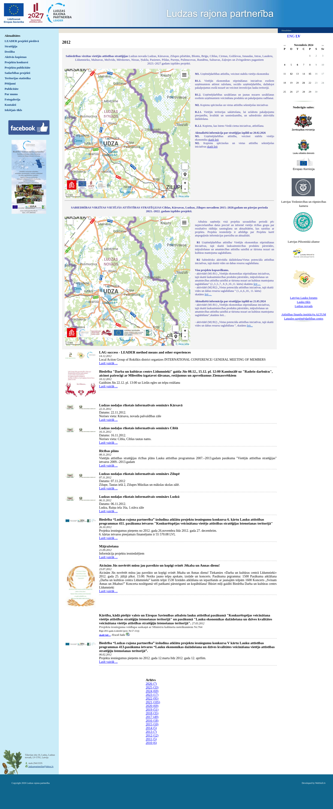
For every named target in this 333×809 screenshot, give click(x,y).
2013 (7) (151, 732)
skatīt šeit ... (105, 635)
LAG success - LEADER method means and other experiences (145, 352)
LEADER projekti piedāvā (22, 41)
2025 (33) (152, 687)
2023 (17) (152, 695)
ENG (291, 36)
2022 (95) (152, 698)
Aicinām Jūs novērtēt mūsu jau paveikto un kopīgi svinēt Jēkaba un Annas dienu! (159, 565)
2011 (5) (151, 739)
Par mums (11, 94)
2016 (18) (152, 720)
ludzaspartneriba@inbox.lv (41, 766)
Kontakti (10, 104)
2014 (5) (151, 728)
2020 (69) (152, 706)
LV (298, 36)
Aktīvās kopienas (16, 57)
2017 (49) (152, 717)
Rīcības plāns (109, 451)
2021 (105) (153, 702)
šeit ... (257, 284)
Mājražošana (108, 546)
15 (310, 73)
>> (323, 46)
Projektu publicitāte (17, 67)
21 (304, 82)
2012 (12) (152, 735)
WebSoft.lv (320, 783)
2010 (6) (151, 743)
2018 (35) (152, 713)
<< (285, 46)
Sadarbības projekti (17, 73)
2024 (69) (152, 691)
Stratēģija (11, 46)
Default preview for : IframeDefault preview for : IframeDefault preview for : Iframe (127, 133)
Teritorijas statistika (18, 78)
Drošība (10, 51)
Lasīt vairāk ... (108, 363)
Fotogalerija (12, 99)
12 (291, 73)
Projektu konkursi (16, 62)
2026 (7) (151, 683)
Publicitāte (11, 89)
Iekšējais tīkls (13, 110)
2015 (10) (152, 724)
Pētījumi (10, 83)
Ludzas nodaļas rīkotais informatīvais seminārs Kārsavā (140, 405)
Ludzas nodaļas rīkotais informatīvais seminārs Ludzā (139, 496)
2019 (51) (152, 709)
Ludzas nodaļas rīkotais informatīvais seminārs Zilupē (139, 474)
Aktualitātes (12, 35)
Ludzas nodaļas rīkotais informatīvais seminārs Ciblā (138, 428)
